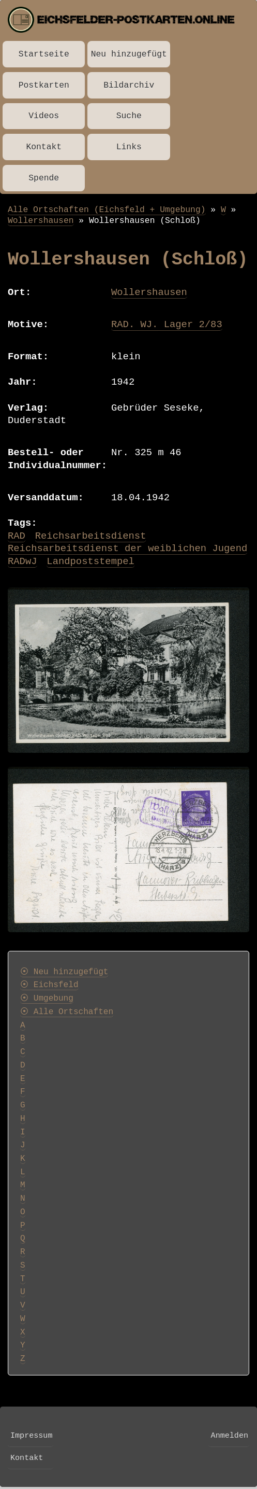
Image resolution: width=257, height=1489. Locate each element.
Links (129, 147)
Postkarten (44, 85)
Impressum (31, 1435)
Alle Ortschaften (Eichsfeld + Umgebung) (107, 210)
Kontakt (44, 147)
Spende (43, 178)
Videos (43, 116)
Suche (129, 116)
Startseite (44, 54)
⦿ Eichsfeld (49, 985)
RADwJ (22, 561)
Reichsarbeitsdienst (90, 536)
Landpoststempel (90, 561)
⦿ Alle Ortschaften (66, 1012)
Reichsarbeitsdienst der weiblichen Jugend (127, 548)
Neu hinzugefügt (129, 54)
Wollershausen (41, 221)
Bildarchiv (128, 85)
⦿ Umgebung (46, 998)
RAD (16, 536)
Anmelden (229, 1435)
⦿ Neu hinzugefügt (64, 972)
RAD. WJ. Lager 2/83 (166, 324)
